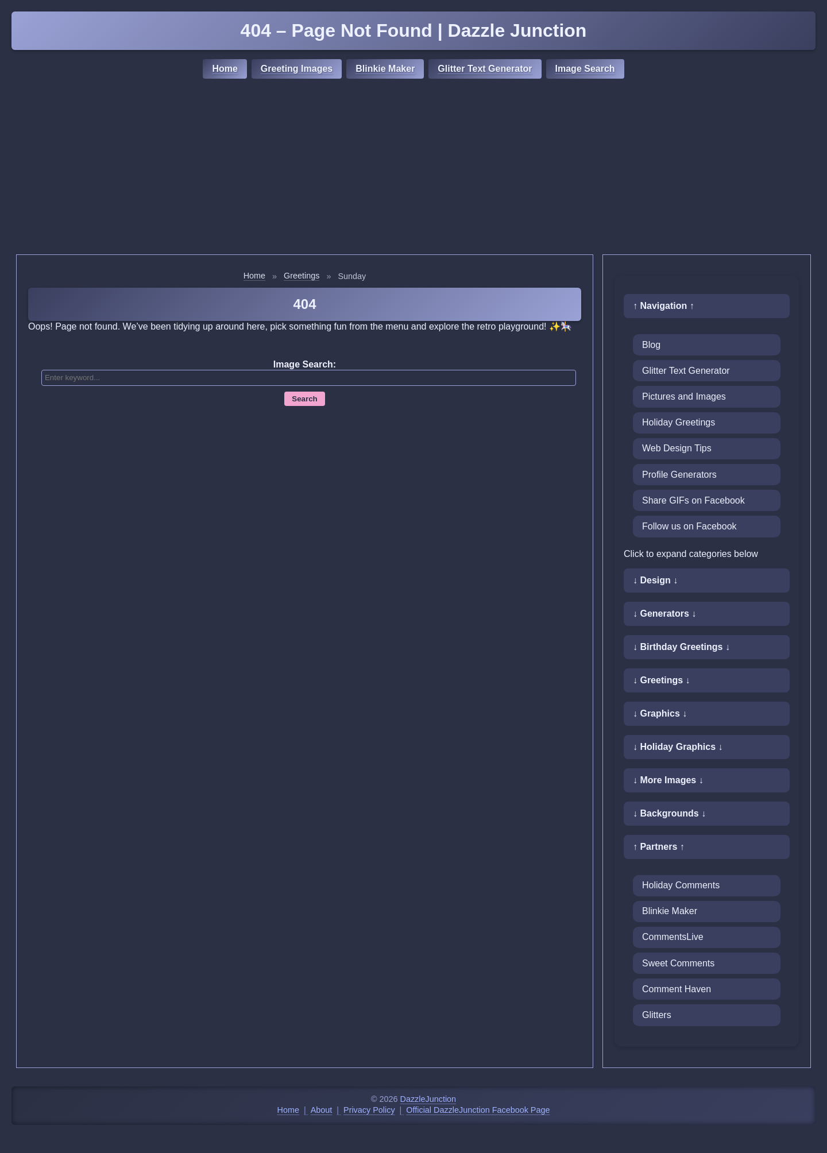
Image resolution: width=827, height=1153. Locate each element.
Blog (651, 345)
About (322, 1110)
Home (224, 68)
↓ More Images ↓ (668, 780)
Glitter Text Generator (485, 68)
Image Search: (304, 364)
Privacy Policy (369, 1110)
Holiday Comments (681, 885)
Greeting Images (297, 68)
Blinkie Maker (385, 68)
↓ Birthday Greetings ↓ (681, 647)
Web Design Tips (677, 448)
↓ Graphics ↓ (660, 713)
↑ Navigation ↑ (663, 306)
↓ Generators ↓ (664, 613)
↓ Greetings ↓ (661, 680)
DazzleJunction (428, 1099)
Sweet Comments (678, 963)
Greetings (301, 275)
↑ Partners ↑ (659, 847)
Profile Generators (679, 474)
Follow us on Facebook (689, 526)
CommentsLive (673, 937)
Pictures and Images (684, 396)
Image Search (585, 68)
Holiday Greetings (678, 422)
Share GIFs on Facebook (693, 500)
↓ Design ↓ (655, 580)
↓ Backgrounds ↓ (669, 813)
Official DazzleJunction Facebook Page (478, 1110)
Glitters (656, 1015)
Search (304, 398)
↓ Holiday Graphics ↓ (677, 747)
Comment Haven (676, 989)
